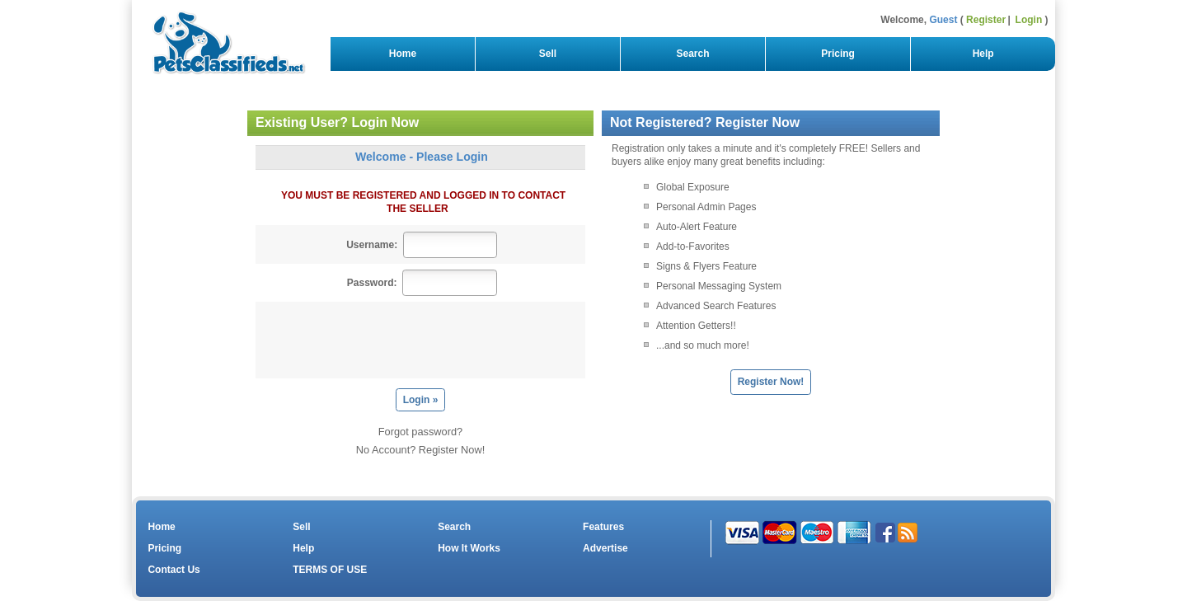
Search (693, 53)
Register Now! (771, 381)
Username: (371, 245)
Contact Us (173, 569)
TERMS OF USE (330, 569)
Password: (372, 283)
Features (603, 527)
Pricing (838, 53)
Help (983, 53)
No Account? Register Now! (420, 450)
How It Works (469, 548)
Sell (547, 53)
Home (402, 53)
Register (986, 20)
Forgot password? (420, 431)
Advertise (605, 548)
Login (1029, 20)
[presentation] (424, 340)
